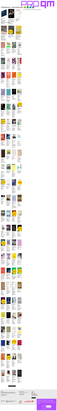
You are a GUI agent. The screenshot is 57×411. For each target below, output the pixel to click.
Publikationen (6, 7)
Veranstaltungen (17, 7)
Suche (27, 7)
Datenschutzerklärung (34, 395)
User (33, 7)
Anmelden (33, 397)
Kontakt (32, 391)
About (25, 7)
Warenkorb (30, 7)
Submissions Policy (34, 393)
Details (43, 406)
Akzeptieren (49, 406)
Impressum (33, 392)
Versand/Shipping (34, 394)
